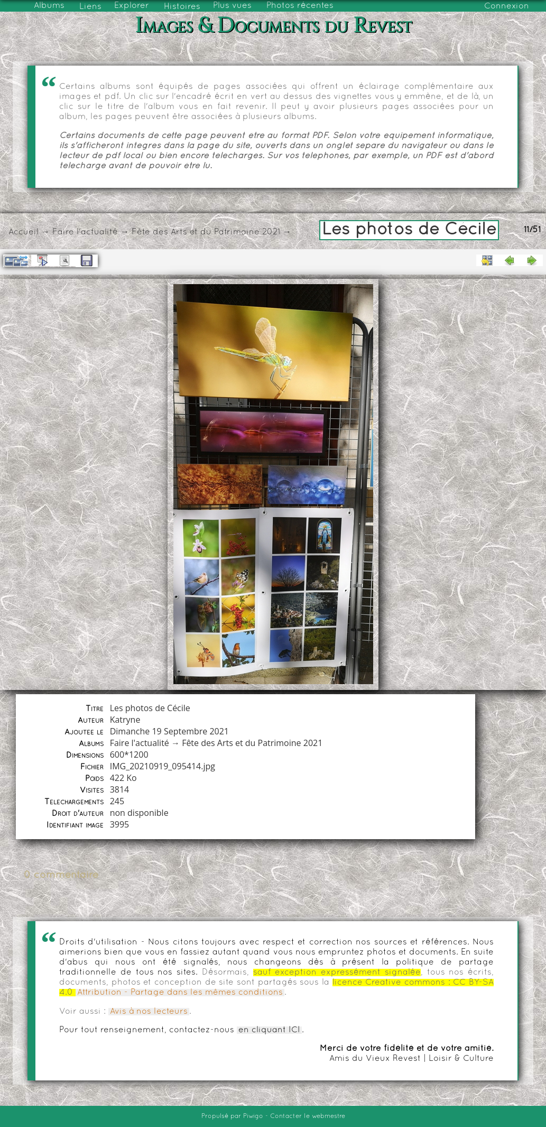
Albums (49, 6)
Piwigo (253, 1116)
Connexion (506, 6)
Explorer (131, 6)
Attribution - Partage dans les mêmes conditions (180, 992)
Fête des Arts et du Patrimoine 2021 (206, 232)
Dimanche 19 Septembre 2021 (169, 731)
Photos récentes (300, 6)
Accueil (23, 232)
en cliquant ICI (269, 1030)
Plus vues (232, 6)
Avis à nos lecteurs (149, 1011)
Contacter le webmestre (307, 1116)
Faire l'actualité (85, 232)
